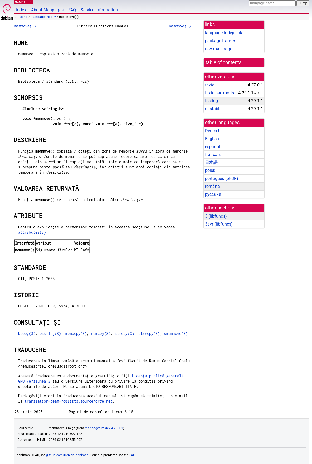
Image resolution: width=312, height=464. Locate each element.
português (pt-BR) (221, 178)
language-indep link (223, 32)
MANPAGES (23, 2)
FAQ (72, 9)
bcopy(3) (26, 333)
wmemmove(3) (176, 333)
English (212, 138)
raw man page (218, 48)
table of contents (224, 62)
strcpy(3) (124, 333)
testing (23, 17)
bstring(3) (50, 333)
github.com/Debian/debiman (67, 455)
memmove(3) (25, 26)
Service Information (99, 9)
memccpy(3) (76, 333)
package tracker (220, 40)
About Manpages (47, 9)
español (212, 146)
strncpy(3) (149, 333)
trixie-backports (219, 92)
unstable (213, 108)
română (212, 186)
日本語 (211, 162)
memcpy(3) (100, 333)
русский (213, 194)
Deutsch (213, 130)
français (213, 154)
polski (210, 170)
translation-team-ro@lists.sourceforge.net (69, 401)
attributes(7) (32, 232)
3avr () (219, 224)
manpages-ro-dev (43, 17)
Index (21, 9)
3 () (216, 216)
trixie (209, 84)
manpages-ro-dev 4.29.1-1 (104, 428)
